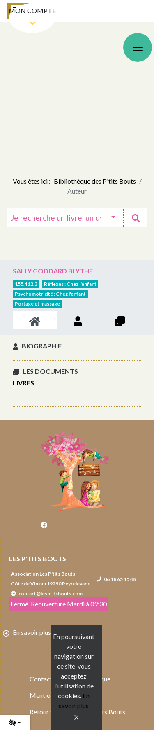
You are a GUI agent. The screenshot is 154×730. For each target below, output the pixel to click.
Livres (23, 383)
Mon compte (32, 10)
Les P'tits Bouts (37, 558)
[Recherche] (54, 217)
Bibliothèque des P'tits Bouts (95, 181)
